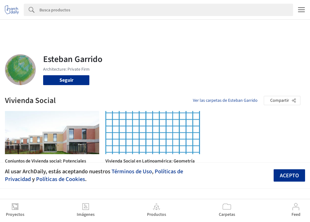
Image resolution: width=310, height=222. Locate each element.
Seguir (66, 80)
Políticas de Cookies (60, 179)
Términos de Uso (132, 171)
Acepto (289, 175)
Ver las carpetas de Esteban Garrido (225, 100)
